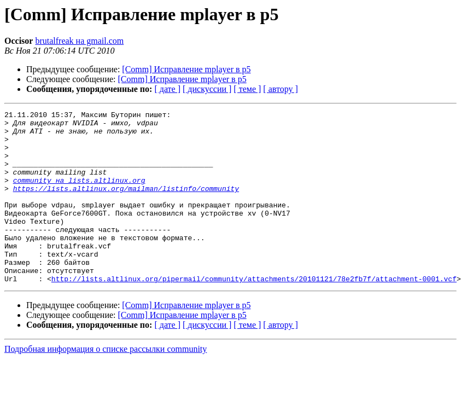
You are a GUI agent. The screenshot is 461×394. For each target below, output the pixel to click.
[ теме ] (247, 89)
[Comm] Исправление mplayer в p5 (186, 69)
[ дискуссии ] (207, 89)
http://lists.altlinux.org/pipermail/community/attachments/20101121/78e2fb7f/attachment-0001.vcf (254, 313)
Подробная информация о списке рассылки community (105, 383)
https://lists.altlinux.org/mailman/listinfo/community (126, 205)
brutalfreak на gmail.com (79, 40)
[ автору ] (280, 89)
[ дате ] (167, 89)
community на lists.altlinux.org (79, 195)
